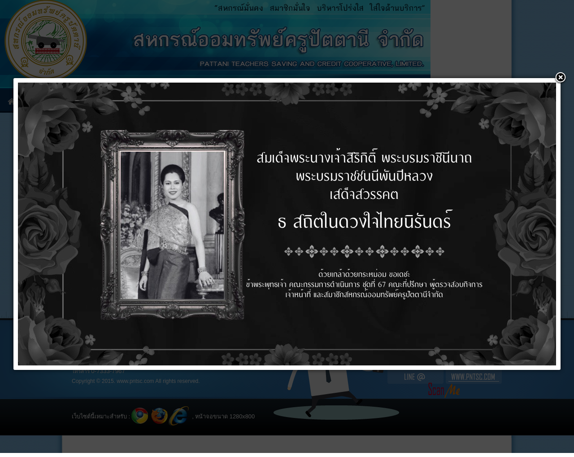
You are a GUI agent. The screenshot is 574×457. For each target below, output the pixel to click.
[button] (560, 78)
